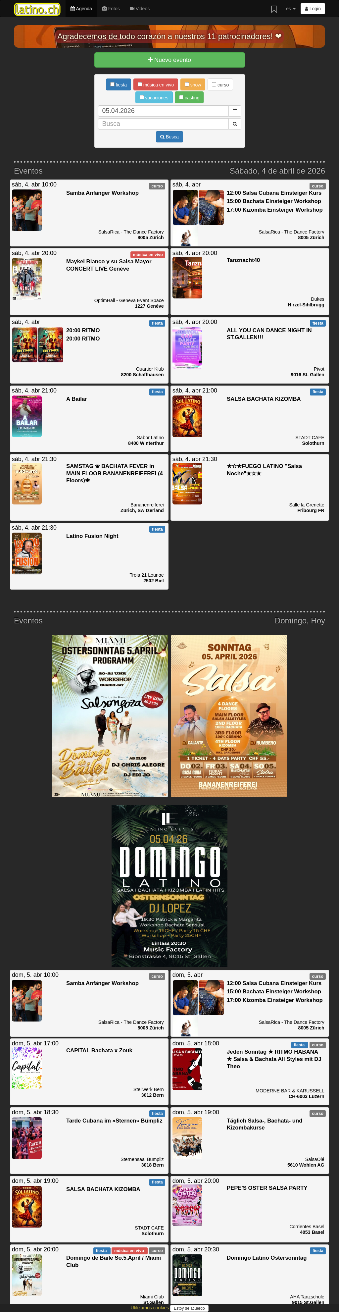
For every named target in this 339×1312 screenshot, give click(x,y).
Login (313, 8)
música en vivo (156, 84)
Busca (169, 136)
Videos (140, 8)
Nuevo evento (169, 60)
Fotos (111, 8)
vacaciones (154, 97)
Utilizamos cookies (150, 1307)
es (291, 8)
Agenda (81, 8)
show (193, 84)
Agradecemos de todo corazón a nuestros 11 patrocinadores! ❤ (169, 36)
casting (189, 97)
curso (220, 84)
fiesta (118, 84)
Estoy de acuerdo (189, 1308)
